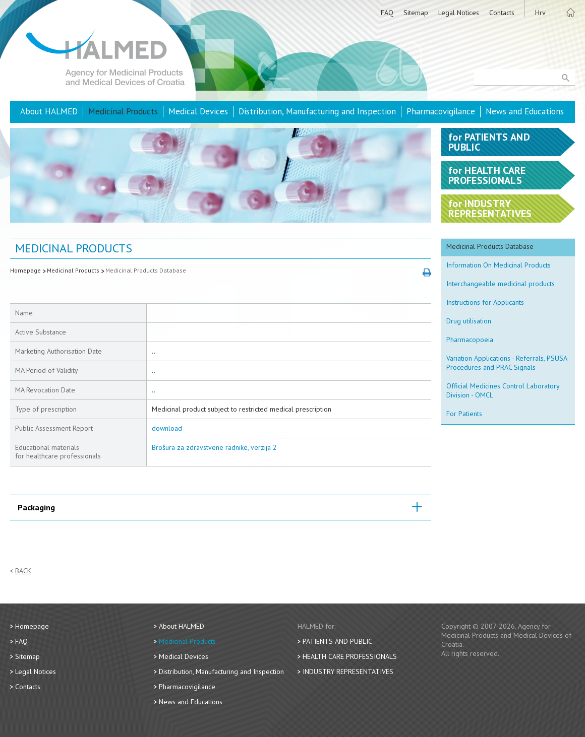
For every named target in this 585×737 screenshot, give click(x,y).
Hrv (540, 12)
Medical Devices (198, 111)
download (167, 428)
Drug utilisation (468, 320)
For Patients (464, 413)
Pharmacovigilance (440, 111)
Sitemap (415, 12)
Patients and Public (337, 641)
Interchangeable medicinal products (500, 283)
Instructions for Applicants (485, 302)
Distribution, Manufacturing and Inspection (317, 111)
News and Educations (525, 111)
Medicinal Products (123, 111)
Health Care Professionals (350, 656)
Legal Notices (458, 12)
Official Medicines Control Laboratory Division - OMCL (503, 390)
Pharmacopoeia (469, 339)
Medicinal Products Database (145, 270)
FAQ (387, 12)
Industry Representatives (348, 671)
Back (23, 571)
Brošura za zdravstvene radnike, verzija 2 (214, 447)
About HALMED (49, 111)
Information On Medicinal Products (498, 265)
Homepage (25, 270)
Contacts (501, 12)
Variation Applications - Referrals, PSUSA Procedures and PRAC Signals (506, 363)
